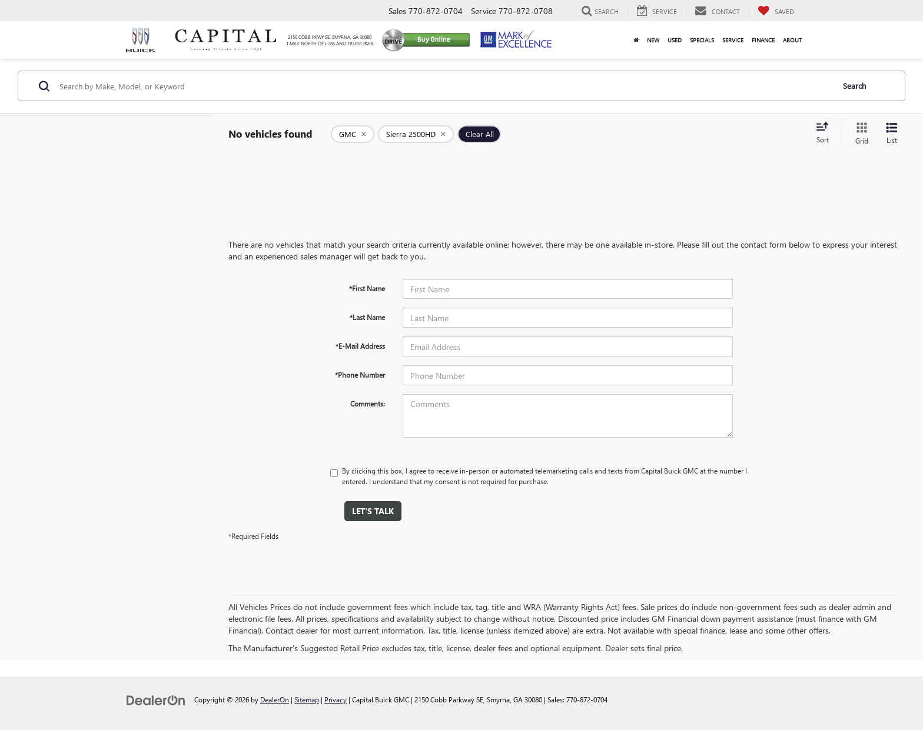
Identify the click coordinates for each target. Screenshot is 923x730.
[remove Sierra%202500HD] (416, 134)
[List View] (892, 134)
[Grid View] (859, 134)
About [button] (792, 40)
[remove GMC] (352, 134)
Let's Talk (373, 510)
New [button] (653, 40)
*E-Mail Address (360, 346)
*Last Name (367, 317)
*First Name (367, 288)
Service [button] (732, 40)
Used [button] (675, 40)
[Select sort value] (826, 133)
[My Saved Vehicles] (776, 11)
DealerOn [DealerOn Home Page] (274, 699)
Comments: (367, 403)
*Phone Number (360, 374)
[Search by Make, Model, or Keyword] (444, 86)
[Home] (636, 40)
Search (854, 86)
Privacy (335, 699)
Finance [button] (763, 40)
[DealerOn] (156, 699)
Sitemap (306, 699)
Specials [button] (702, 40)
